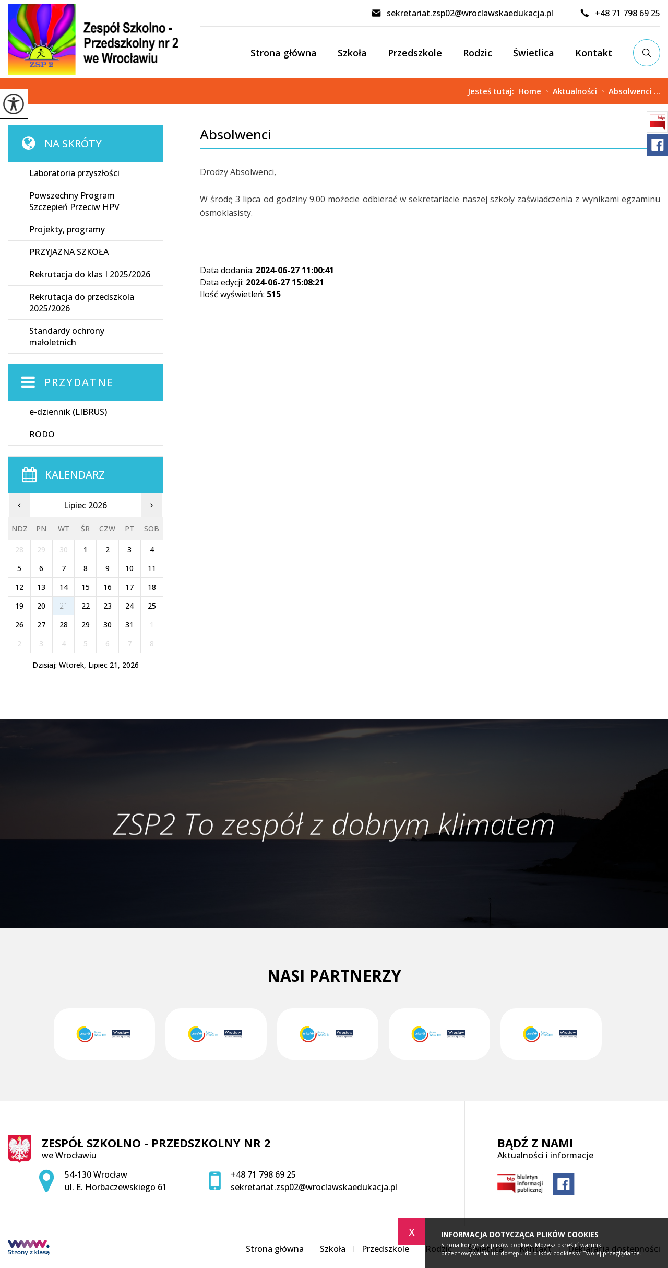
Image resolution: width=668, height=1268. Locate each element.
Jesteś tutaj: (493, 91)
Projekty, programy (67, 229)
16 (107, 587)
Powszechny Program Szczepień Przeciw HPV (74, 201)
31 (129, 625)
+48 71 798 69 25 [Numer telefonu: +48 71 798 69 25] (263, 1174)
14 (63, 587)
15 (85, 587)
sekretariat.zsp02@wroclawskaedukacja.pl (462, 13)
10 (129, 568)
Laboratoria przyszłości (74, 173)
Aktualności (569, 91)
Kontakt (593, 52)
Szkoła (352, 52)
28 (63, 625)
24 (129, 606)
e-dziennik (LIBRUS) (68, 411)
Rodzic (477, 52)
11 (152, 568)
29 (85, 625)
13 (41, 587)
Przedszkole (415, 52)
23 (107, 606)
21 (63, 606)
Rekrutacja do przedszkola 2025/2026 (81, 302)
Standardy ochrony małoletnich (66, 336)
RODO (42, 434)
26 (19, 625)
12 (19, 587)
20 (41, 606)
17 (129, 587)
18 (152, 587)
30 (107, 625)
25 (152, 606)
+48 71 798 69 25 (619, 13)
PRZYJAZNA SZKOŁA (69, 252)
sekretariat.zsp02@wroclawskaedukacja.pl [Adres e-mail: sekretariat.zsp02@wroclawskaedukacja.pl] (314, 1187)
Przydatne (79, 382)
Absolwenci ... (628, 91)
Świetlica (533, 52)
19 (19, 606)
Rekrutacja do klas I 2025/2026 (89, 274)
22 (85, 606)
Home (529, 91)
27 (41, 625)
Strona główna (283, 52)
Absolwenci (235, 134)
